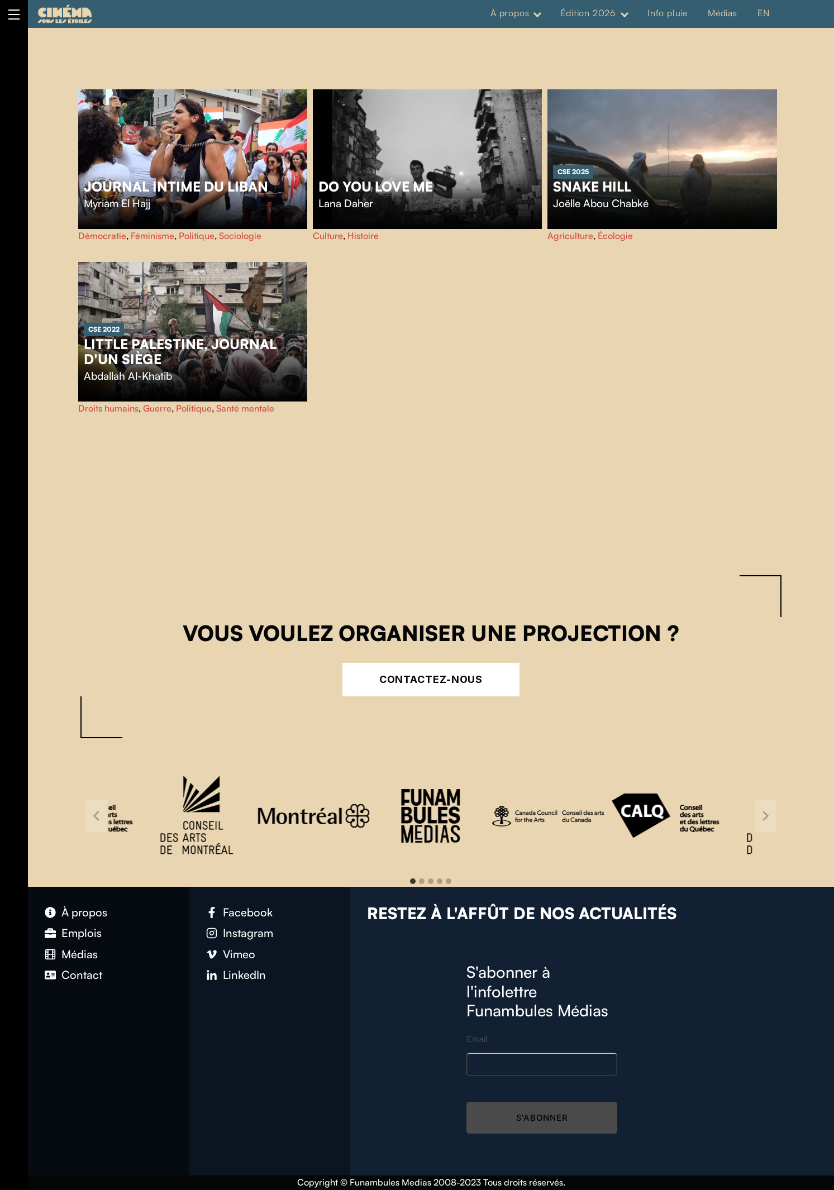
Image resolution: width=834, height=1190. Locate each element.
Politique (197, 235)
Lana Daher (345, 203)
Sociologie (240, 235)
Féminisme (152, 235)
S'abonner (542, 1117)
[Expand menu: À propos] (537, 13)
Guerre (157, 408)
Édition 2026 (588, 12)
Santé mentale (245, 408)
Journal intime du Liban (176, 186)
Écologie (615, 235)
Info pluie (667, 12)
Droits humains (108, 408)
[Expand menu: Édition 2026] (624, 13)
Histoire (363, 235)
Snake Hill (592, 186)
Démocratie (102, 235)
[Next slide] (765, 815)
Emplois (81, 933)
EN (763, 12)
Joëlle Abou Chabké (601, 203)
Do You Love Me (375, 186)
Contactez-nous (431, 679)
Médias (722, 12)
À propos (509, 12)
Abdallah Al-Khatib (128, 376)
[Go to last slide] (96, 815)
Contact (81, 975)
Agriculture (570, 235)
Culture (328, 235)
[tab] (413, 881)
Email (477, 1039)
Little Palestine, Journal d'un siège (180, 352)
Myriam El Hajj (117, 203)
